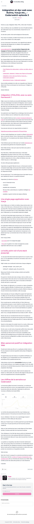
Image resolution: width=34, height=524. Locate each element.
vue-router (4, 240)
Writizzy (27, 522)
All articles (3, 5)
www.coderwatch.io (6, 49)
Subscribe (17, 493)
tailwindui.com (28, 143)
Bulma (16, 179)
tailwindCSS (30, 134)
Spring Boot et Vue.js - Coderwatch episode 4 (14, 80)
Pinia (3, 244)
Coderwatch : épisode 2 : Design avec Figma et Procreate (17, 73)
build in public (17, 19)
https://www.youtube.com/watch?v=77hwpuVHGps (14, 131)
